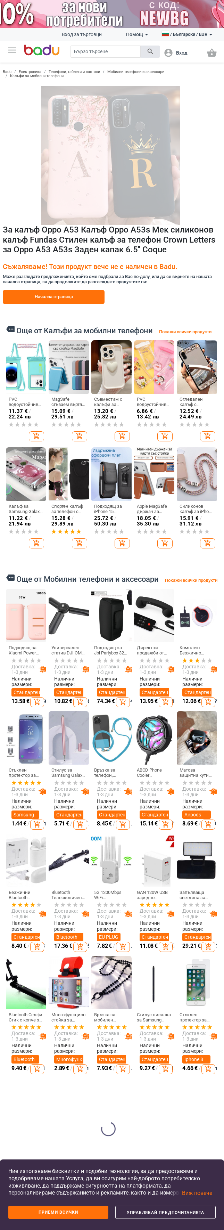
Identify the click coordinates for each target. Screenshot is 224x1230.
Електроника (30, 72)
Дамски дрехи (52, 1014)
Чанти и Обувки (90, 1004)
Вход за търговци (82, 34)
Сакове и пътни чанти (93, 1062)
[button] (12, 50)
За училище (128, 1117)
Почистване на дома (165, 1020)
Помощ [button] (137, 34)
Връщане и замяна (18, 1132)
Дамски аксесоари (54, 1046)
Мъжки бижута (197, 1080)
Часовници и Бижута (202, 1004)
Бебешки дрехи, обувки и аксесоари (127, 1082)
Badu (7, 72)
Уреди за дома (162, 1119)
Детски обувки (124, 1041)
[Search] (105, 52)
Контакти (17, 1097)
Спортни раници (89, 1114)
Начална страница (54, 296)
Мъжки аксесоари (54, 1062)
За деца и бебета (128, 1004)
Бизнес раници (88, 1078)
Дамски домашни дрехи (53, 1101)
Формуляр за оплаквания (20, 1113)
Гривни (197, 1094)
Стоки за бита (162, 1057)
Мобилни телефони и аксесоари (135, 72)
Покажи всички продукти (185, 331)
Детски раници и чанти (126, 1059)
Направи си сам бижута (201, 1020)
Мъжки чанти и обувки (88, 1043)
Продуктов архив (19, 1083)
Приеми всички (58, 1212)
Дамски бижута (197, 1064)
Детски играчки (125, 1103)
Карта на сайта (17, 1067)
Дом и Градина (163, 1004)
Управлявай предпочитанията (166, 1212)
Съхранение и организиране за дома (167, 1038)
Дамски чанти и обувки (88, 1022)
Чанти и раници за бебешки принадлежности (98, 1096)
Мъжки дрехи (51, 1030)
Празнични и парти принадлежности (170, 1101)
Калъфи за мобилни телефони (37, 76)
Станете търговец (17, 1030)
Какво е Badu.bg (16, 1014)
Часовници (201, 1050)
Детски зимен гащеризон (55, 1080)
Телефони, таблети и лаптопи (74, 72)
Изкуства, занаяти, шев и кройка (163, 1078)
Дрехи (51, 1001)
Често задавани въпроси (17, 1048)
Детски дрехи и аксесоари (127, 1022)
